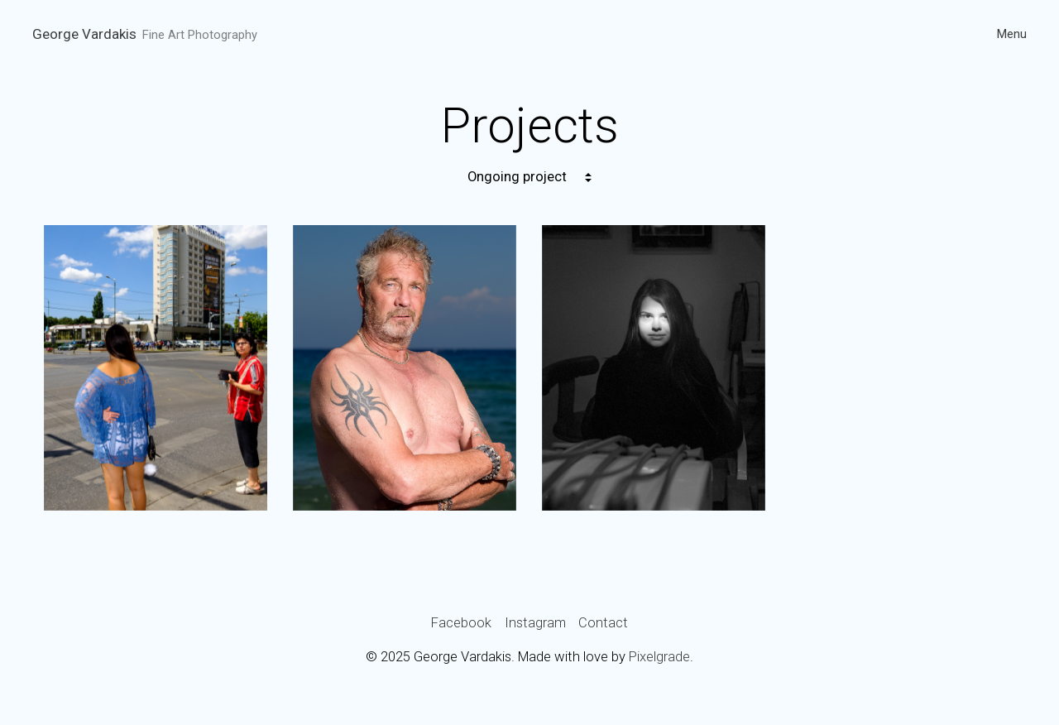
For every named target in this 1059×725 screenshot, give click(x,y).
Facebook (461, 623)
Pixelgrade (659, 657)
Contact (603, 623)
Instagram (535, 623)
